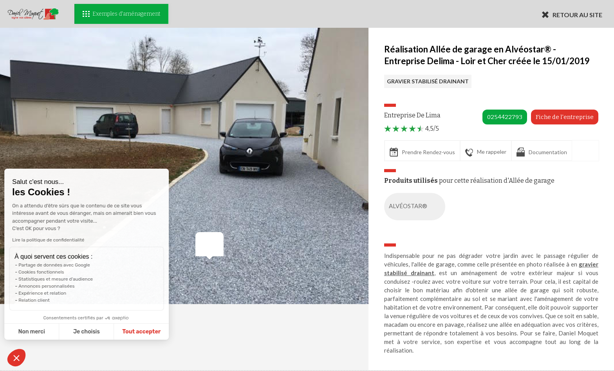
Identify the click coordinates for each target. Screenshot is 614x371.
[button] (16, 357)
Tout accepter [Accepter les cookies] (109, 331)
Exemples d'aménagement (121, 14)
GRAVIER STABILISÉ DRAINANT (428, 81)
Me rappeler (485, 152)
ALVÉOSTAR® (416, 207)
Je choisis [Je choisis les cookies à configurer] (54, 331)
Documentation (541, 152)
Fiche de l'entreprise (565, 117)
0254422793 (504, 117)
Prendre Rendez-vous (422, 152)
